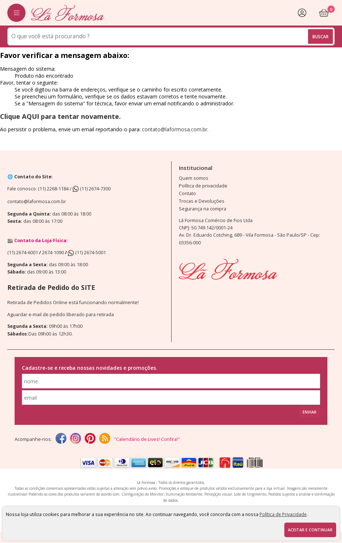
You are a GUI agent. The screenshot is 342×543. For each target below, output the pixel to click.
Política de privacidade (203, 186)
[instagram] (75, 439)
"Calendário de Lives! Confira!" (147, 439)
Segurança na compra (202, 209)
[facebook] (60, 439)
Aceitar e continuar (310, 529)
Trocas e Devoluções (201, 201)
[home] (67, 12)
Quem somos (193, 178)
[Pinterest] (90, 439)
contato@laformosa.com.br (174, 129)
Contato (187, 193)
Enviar (309, 412)
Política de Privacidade (283, 514)
